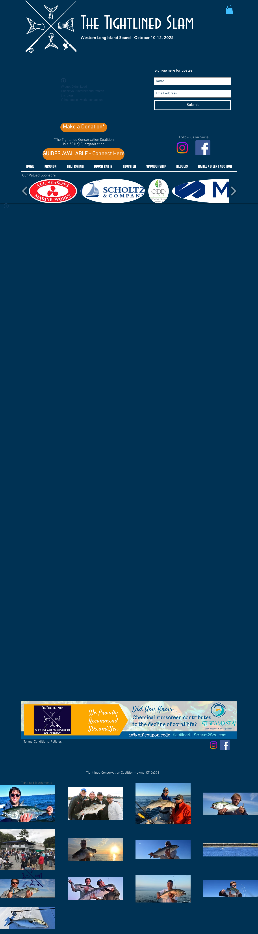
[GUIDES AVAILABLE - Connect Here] (83, 154)
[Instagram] (182, 147)
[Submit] (192, 105)
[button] (229, 9)
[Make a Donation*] (83, 127)
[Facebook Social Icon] (202, 147)
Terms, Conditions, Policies (43, 742)
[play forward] (233, 191)
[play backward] (25, 191)
